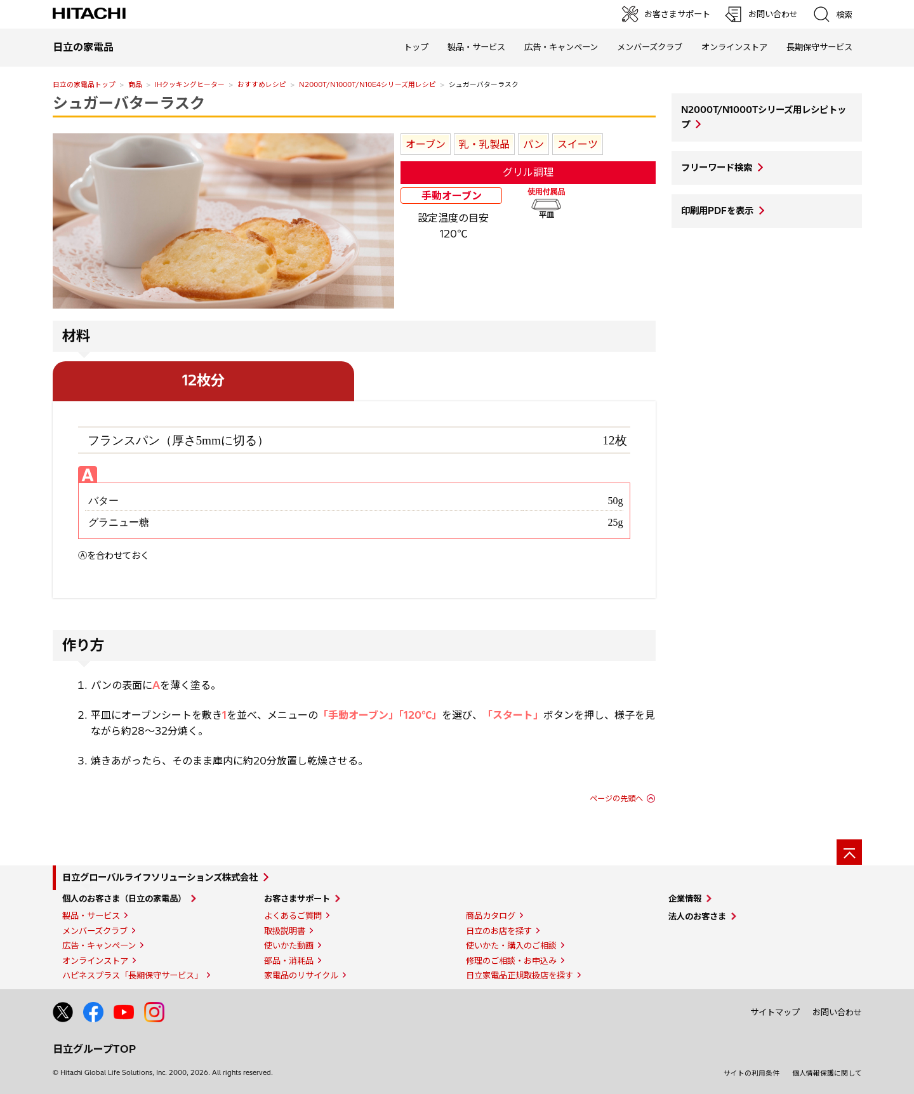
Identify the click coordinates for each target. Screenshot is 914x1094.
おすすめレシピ (261, 84)
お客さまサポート (297, 898)
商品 (135, 84)
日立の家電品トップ (84, 84)
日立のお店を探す (499, 931)
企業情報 (684, 898)
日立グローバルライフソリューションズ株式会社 (160, 877)
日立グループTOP (94, 1049)
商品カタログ (490, 916)
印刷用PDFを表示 (717, 211)
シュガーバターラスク (129, 102)
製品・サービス (91, 916)
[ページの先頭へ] (849, 852)
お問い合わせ (837, 1012)
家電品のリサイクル (301, 975)
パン (533, 144)
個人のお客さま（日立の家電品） (124, 898)
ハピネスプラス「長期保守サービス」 (132, 975)
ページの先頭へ (616, 798)
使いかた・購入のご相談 (511, 945)
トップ (416, 47)
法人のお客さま (697, 916)
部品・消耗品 (289, 961)
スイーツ (577, 144)
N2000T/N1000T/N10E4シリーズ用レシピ (367, 84)
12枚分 (203, 380)
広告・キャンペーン (99, 945)
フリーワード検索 (716, 167)
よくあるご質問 (293, 916)
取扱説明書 (284, 931)
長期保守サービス (819, 47)
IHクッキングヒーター (190, 84)
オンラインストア (734, 47)
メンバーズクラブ (649, 47)
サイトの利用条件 (751, 1073)
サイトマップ (775, 1012)
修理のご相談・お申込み (511, 961)
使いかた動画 (289, 945)
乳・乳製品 (484, 144)
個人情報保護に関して (827, 1073)
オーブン (426, 144)
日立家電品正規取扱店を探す (519, 975)
